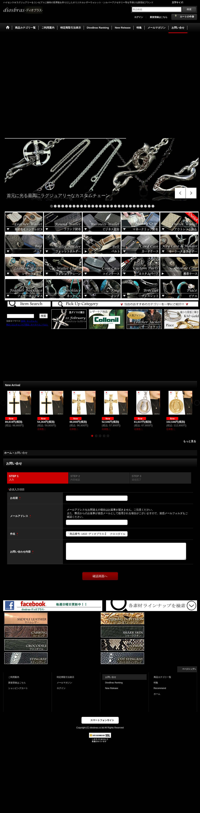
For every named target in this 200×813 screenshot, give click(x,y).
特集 (156, 682)
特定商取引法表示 (65, 677)
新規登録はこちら (158, 17)
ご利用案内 (13, 677)
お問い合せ (110, 677)
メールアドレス (19, 516)
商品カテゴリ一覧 (162, 677)
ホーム (157, 694)
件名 (13, 533)
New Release (111, 688)
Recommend (160, 688)
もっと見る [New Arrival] (189, 441)
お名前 (14, 497)
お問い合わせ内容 (20, 551)
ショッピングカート (18, 688)
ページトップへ (189, 669)
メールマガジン (64, 682)
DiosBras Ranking (114, 682)
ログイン (138, 17)
